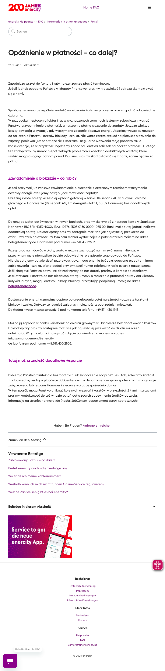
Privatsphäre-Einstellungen (82, 600)
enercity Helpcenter (21, 21)
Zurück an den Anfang (27, 439)
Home (87, 7)
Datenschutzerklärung (82, 586)
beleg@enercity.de (22, 286)
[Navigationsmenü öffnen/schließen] (149, 7)
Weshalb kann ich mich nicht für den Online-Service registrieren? (56, 484)
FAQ (96, 7)
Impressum (82, 591)
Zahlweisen (82, 615)
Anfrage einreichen (97, 425)
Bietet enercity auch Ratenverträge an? (37, 468)
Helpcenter (82, 635)
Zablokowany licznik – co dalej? (31, 460)
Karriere (82, 620)
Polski (94, 21)
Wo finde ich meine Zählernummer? (34, 476)
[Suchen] (40, 31)
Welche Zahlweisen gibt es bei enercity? (38, 492)
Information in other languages (67, 21)
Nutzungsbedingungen (82, 595)
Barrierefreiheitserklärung (82, 645)
